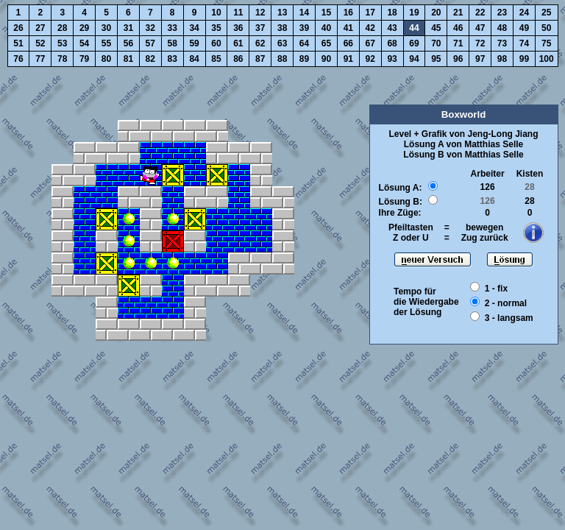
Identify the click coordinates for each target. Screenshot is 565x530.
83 (172, 59)
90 (326, 59)
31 (128, 28)
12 (260, 12)
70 (436, 43)
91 (348, 59)
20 (436, 12)
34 (194, 28)
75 (546, 43)
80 (106, 59)
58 (172, 43)
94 (414, 59)
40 (326, 28)
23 (502, 12)
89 (304, 59)
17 (370, 12)
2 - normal (506, 303)
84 (194, 59)
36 (238, 28)
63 (282, 43)
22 (480, 12)
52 (40, 43)
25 (546, 12)
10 (216, 12)
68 (392, 43)
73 (502, 43)
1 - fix (496, 288)
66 (348, 43)
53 (62, 43)
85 (216, 59)
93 (392, 59)
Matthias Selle (493, 144)
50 (546, 28)
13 (282, 12)
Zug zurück (484, 238)
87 (260, 59)
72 (480, 43)
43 (392, 28)
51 (18, 43)
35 (216, 28)
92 (370, 59)
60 (216, 43)
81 (128, 59)
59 (194, 43)
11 (238, 12)
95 (436, 59)
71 (458, 43)
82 (150, 59)
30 (106, 28)
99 (524, 59)
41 (348, 28)
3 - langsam (509, 318)
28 (62, 28)
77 (40, 59)
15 (326, 12)
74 (524, 43)
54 (84, 43)
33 (172, 28)
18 (392, 12)
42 (370, 28)
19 (414, 12)
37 (260, 28)
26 (18, 28)
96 (458, 59)
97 (480, 59)
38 (282, 28)
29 (84, 28)
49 (524, 28)
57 (150, 43)
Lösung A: (400, 188)
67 (370, 43)
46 (458, 28)
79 (84, 59)
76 (18, 59)
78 (62, 59)
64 (304, 43)
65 (326, 43)
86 (238, 59)
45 (436, 28)
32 (150, 28)
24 (524, 12)
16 (348, 12)
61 (238, 43)
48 (502, 28)
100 (546, 59)
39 (304, 28)
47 (480, 28)
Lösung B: (400, 202)
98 (502, 59)
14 (304, 12)
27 (40, 28)
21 (458, 12)
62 (260, 43)
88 (282, 59)
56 (128, 43)
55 (106, 43)
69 (414, 43)
